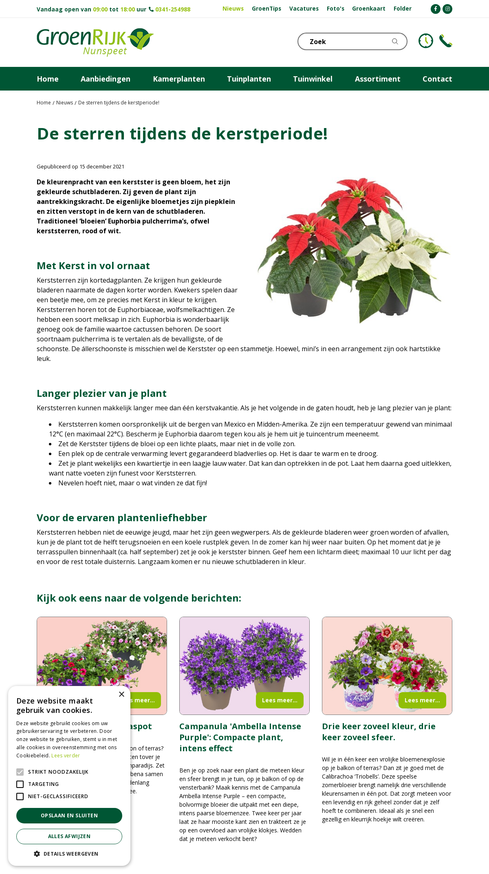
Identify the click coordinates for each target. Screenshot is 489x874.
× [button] (121, 695)
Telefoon (445, 41)
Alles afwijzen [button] (69, 836)
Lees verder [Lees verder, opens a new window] (65, 755)
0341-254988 (172, 9)
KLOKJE (426, 41)
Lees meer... (137, 700)
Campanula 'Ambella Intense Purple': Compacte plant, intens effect (240, 737)
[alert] (69, 776)
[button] (69, 854)
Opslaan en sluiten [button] (69, 815)
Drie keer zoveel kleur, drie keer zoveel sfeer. (379, 732)
